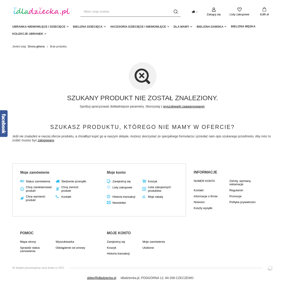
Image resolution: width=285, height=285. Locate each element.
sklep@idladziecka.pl (101, 278)
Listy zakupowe (239, 14)
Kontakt (66, 196)
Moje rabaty (155, 196)
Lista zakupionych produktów (159, 188)
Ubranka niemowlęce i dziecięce (38, 26)
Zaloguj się (214, 14)
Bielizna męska (243, 26)
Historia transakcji (123, 196)
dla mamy (181, 26)
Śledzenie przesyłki (73, 181)
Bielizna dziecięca (88, 26)
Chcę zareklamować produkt (39, 188)
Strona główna (36, 46)
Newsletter (119, 202)
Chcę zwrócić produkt (69, 188)
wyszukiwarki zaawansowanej (183, 106)
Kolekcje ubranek (27, 33)
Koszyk (152, 181)
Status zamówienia (38, 181)
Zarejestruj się (121, 181)
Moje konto (116, 172)
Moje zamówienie (34, 172)
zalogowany (46, 140)
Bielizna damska (210, 26)
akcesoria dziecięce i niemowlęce (138, 26)
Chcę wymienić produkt (35, 198)
